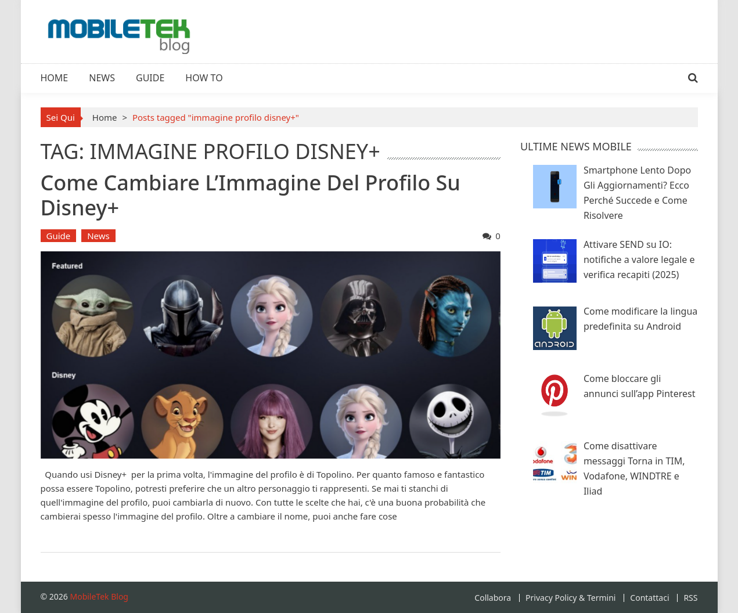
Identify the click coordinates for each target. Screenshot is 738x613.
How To (203, 77)
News (102, 77)
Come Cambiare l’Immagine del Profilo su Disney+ (250, 195)
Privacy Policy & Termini (570, 598)
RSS (690, 598)
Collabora (492, 598)
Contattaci (649, 598)
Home (55, 77)
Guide (150, 77)
